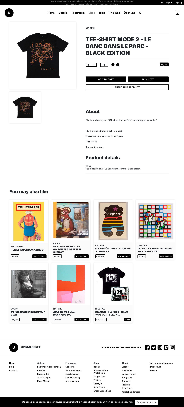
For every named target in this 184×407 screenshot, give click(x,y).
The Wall (114, 12)
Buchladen (127, 370)
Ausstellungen (44, 377)
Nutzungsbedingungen (161, 363)
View (127, 319)
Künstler (41, 370)
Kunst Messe (43, 381)
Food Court (127, 388)
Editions (97, 380)
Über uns (129, 12)
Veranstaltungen (73, 370)
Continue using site (146, 402)
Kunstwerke (43, 374)
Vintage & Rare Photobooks (101, 371)
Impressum (155, 366)
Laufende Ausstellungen (49, 366)
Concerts (69, 366)
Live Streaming (72, 377)
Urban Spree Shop (102, 391)
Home (51, 12)
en (162, 3)
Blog (102, 12)
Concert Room (129, 374)
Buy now (148, 79)
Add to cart (106, 79)
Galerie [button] (63, 12)
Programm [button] (78, 12)
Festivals (126, 384)
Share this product (127, 87)
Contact (13, 370)
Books (97, 366)
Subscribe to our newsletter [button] (121, 347)
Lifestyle (98, 383)
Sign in (169, 3)
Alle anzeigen (72, 381)
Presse (153, 370)
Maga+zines (99, 376)
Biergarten (127, 377)
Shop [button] (92, 12)
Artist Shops (99, 387)
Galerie (125, 366)
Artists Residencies (131, 392)
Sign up (179, 3)
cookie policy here (124, 402)
